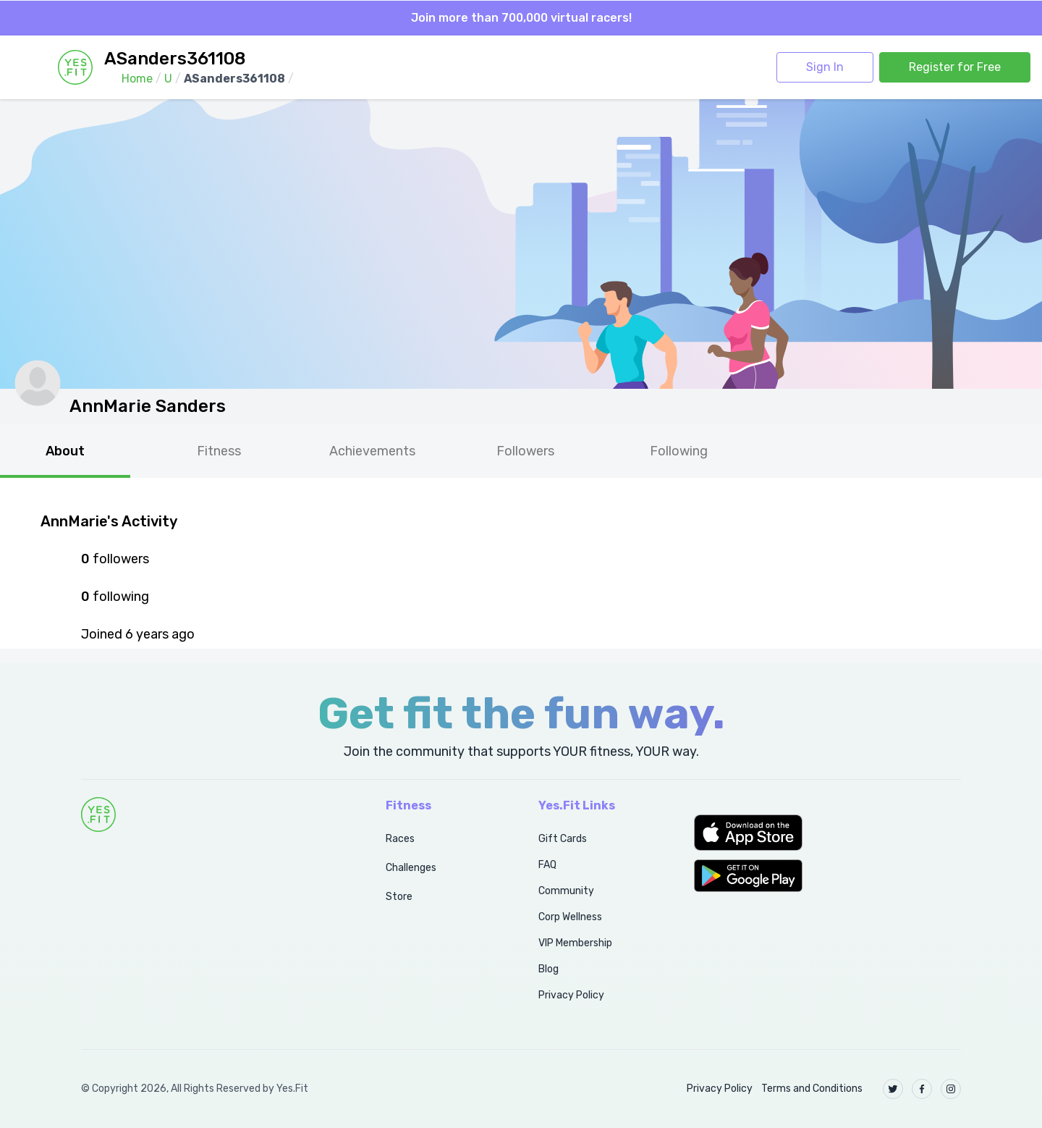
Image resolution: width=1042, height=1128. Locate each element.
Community (566, 891)
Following (679, 451)
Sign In (825, 67)
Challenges (411, 868)
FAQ (547, 865)
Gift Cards (562, 839)
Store (399, 897)
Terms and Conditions (812, 1088)
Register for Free (955, 67)
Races (400, 839)
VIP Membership (575, 943)
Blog (548, 969)
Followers (525, 451)
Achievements (372, 451)
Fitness (219, 451)
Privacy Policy (571, 995)
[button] (827, 833)
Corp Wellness (570, 917)
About (65, 451)
